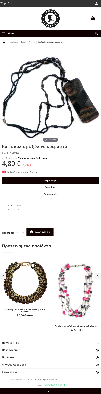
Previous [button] (3, 276)
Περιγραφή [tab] (50, 180)
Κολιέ (23, 42)
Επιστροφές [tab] (50, 194)
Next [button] (98, 276)
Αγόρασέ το (40, 232)
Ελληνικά (6, 3)
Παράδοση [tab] (50, 187)
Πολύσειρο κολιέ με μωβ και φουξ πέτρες (76, 326)
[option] (25, 288)
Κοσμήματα (13, 42)
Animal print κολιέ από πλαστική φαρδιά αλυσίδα (25, 310)
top (50, 391)
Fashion (32, 42)
